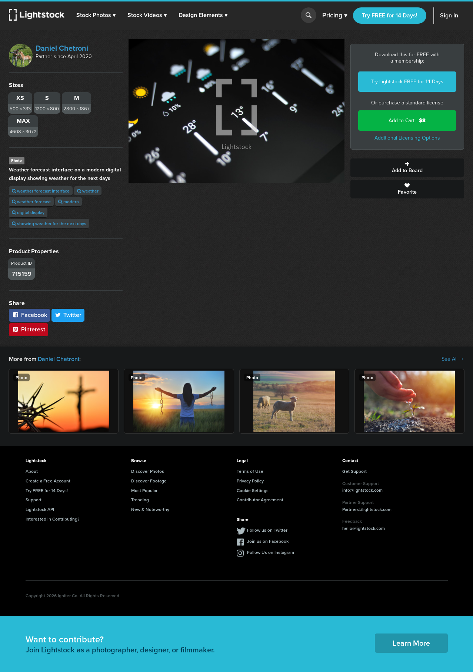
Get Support (354, 471)
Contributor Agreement (260, 500)
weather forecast (31, 201)
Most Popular (144, 490)
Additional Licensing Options (407, 138)
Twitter (68, 315)
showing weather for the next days (49, 223)
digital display (28, 212)
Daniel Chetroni (62, 48)
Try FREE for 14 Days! (389, 15)
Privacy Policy (250, 481)
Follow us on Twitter (267, 530)
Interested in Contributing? (53, 519)
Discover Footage (149, 481)
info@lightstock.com (362, 490)
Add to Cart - (407, 120)
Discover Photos (147, 471)
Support (33, 500)
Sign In (449, 15)
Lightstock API (40, 509)
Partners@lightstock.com (367, 509)
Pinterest (28, 329)
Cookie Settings (253, 490)
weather (88, 191)
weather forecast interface (41, 191)
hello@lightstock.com (363, 528)
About (32, 471)
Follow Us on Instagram (270, 552)
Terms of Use (250, 471)
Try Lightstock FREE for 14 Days (407, 82)
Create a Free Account (48, 481)
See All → (453, 359)
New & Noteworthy (150, 509)
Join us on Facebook (268, 541)
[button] (96, 15)
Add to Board (407, 167)
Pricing (334, 15)
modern (68, 201)
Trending (140, 500)
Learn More (411, 643)
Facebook (29, 315)
